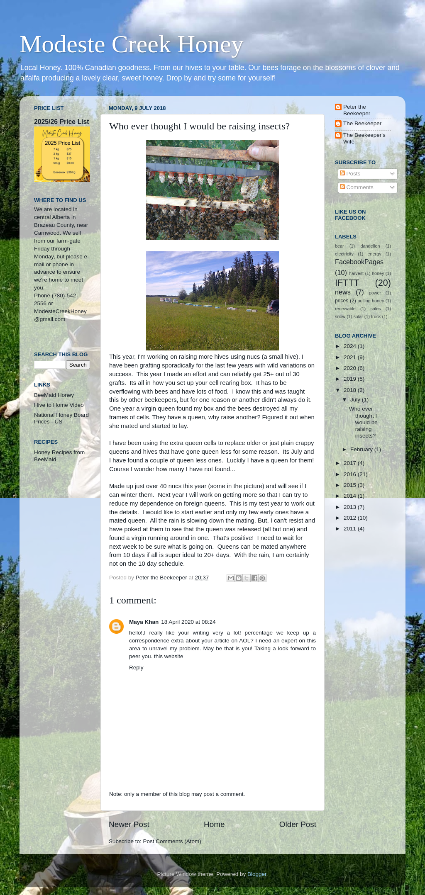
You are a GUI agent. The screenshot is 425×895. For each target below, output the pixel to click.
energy (374, 253)
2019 (351, 379)
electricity (344, 253)
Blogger (256, 874)
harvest (356, 273)
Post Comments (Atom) (172, 841)
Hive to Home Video (59, 405)
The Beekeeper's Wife (364, 138)
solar (358, 316)
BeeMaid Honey (54, 395)
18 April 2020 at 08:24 (188, 622)
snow (340, 316)
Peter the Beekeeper (356, 110)
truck (376, 316)
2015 (351, 485)
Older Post (297, 824)
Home (214, 824)
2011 (351, 528)
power (375, 292)
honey (378, 273)
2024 (351, 346)
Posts (350, 173)
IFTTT (347, 282)
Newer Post (129, 824)
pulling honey (371, 300)
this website (168, 656)
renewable (345, 308)
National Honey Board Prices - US (61, 418)
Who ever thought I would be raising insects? (363, 422)
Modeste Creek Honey (132, 44)
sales (375, 308)
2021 (351, 357)
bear (339, 245)
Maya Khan (144, 622)
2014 (351, 496)
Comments (357, 187)
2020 (351, 368)
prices (341, 301)
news (343, 292)
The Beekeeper (362, 123)
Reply (136, 667)
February (362, 449)
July (356, 399)
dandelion (370, 245)
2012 (351, 518)
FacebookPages (359, 261)
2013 (351, 507)
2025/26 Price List (61, 121)
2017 (351, 463)
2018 (351, 390)
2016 (351, 474)
